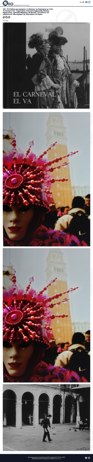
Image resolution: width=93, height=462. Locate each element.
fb (89, 2)
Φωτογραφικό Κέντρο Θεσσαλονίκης (21, 5)
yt (86, 2)
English (80, 2)
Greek (83, 2)
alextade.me (58, 458)
